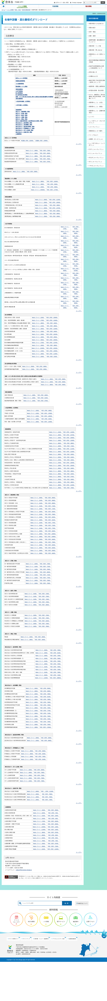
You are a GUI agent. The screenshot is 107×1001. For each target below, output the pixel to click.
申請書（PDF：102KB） (40, 140)
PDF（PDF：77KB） (65, 561)
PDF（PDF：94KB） (65, 323)
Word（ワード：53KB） (43, 369)
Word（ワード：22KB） (47, 317)
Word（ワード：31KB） (47, 539)
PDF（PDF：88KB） (65, 213)
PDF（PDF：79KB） (65, 581)
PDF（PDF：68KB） (65, 542)
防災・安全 (18, 9)
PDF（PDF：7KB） (65, 852)
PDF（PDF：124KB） (65, 888)
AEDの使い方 (93, 72)
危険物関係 (15, 109)
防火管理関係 (15, 93)
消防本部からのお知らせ (96, 23)
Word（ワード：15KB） (43, 400)
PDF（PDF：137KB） (66, 208)
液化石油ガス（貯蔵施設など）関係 (21, 128)
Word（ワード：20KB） (49, 202)
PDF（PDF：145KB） (64, 416)
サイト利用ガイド (14, 978)
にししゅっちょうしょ (95, 153)
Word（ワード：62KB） (48, 852)
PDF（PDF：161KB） (65, 334)
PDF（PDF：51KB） (65, 356)
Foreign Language (77, 2)
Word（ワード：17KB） (48, 860)
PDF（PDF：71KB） (67, 456)
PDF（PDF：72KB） (64, 633)
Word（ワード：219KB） (47, 348)
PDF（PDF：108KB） (65, 573)
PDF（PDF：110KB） (65, 328)
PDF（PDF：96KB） (65, 345)
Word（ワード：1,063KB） (47, 189)
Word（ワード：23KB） (47, 331)
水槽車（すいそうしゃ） (96, 139)
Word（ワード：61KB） (48, 888)
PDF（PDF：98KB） (65, 326)
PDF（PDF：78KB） (64, 159)
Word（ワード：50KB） (49, 208)
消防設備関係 (15, 89)
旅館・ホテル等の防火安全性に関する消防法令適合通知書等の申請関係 (31, 96)
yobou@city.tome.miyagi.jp (24, 909)
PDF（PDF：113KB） (65, 353)
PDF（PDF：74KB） (64, 603)
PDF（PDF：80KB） (65, 210)
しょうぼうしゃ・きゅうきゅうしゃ (97, 121)
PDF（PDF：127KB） (65, 342)
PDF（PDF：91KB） (67, 475)
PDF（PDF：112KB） (66, 199)
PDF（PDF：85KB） (63, 369)
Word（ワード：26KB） (47, 328)
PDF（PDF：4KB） (65, 857)
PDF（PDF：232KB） (65, 348)
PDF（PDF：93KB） (63, 678)
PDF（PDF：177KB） (65, 189)
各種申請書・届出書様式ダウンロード (97, 40)
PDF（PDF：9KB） (65, 877)
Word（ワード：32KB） (47, 548)
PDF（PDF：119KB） (64, 421)
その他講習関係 (16, 83)
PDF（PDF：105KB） (66, 202)
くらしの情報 (10, 9)
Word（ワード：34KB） (47, 584)
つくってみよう (93, 135)
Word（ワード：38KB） (45, 153)
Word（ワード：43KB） (47, 187)
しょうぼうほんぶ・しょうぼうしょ (97, 144)
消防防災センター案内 (95, 131)
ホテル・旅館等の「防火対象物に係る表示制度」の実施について (97, 96)
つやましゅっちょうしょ (96, 165)
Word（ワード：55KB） (43, 366)
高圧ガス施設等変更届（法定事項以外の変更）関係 (25, 121)
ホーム (3, 9)
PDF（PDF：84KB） (65, 570)
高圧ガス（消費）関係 (18, 117)
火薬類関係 (15, 134)
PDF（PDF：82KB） (64, 156)
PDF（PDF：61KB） (64, 397)
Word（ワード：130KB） (48, 866)
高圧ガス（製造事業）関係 (19, 111)
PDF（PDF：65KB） (65, 337)
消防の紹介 (92, 27)
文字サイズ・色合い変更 (62, 2)
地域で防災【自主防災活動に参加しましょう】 (97, 81)
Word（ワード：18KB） (47, 337)
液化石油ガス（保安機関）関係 (20, 124)
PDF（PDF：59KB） (61, 171)
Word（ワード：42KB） (52, 381)
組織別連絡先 (72, 978)
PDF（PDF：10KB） (65, 855)
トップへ (79, 144)
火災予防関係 (15, 91)
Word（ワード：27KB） (47, 320)
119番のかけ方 (93, 76)
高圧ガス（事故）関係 (18, 119)
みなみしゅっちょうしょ (96, 157)
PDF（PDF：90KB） (63, 366)
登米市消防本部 (26, 9)
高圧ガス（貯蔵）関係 (18, 113)
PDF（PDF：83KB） (64, 153)
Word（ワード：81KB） (48, 877)
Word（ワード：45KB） (49, 199)
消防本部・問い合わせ (95, 50)
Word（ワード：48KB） (45, 161)
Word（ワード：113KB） (49, 717)
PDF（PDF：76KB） (64, 608)
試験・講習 (92, 36)
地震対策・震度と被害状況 (97, 86)
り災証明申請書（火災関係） (20, 101)
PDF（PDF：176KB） (64, 413)
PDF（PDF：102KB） (65, 181)
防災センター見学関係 (18, 78)
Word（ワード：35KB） (47, 537)
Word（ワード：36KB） (49, 210)
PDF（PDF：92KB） (67, 479)
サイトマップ (26, 978)
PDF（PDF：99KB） (65, 187)
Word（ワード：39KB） (45, 150)
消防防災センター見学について (97, 55)
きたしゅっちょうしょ (95, 161)
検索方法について (83, 942)
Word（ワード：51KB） (48, 855)
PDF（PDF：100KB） (65, 317)
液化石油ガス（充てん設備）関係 (21, 130)
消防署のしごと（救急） (96, 106)
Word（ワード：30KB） (47, 184)
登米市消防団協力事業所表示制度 (97, 61)
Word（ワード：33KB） (47, 334)
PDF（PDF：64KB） (65, 331)
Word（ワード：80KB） (48, 874)
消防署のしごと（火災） (96, 102)
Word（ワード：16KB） (43, 397)
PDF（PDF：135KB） (65, 351)
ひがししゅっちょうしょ (96, 149)
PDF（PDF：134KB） (65, 320)
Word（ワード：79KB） (48, 880)
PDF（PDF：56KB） (66, 384)
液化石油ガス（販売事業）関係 (20, 123)
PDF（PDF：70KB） (67, 526)
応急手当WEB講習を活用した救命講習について (96, 67)
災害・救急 (92, 31)
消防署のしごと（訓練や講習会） (97, 111)
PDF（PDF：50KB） (65, 184)
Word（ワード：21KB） (49, 205)
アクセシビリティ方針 (59, 978)
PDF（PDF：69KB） (64, 410)
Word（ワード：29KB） (34, 171)
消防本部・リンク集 (95, 46)
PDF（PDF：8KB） (65, 874)
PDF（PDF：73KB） (64, 150)
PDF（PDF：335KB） (65, 339)
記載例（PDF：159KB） (62, 140)
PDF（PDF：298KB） (66, 717)
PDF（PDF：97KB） (67, 507)
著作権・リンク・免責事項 (41, 978)
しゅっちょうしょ (94, 126)
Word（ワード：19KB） (45, 419)
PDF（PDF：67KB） (64, 400)
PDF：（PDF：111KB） (63, 830)
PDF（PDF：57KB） (64, 161)
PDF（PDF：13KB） (65, 866)
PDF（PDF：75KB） (65, 703)
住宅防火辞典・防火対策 (96, 90)
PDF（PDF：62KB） (65, 860)
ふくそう (91, 116)
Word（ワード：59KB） (47, 339)
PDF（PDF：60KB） (64, 395)
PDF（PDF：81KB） (65, 559)
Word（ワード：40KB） (44, 830)
